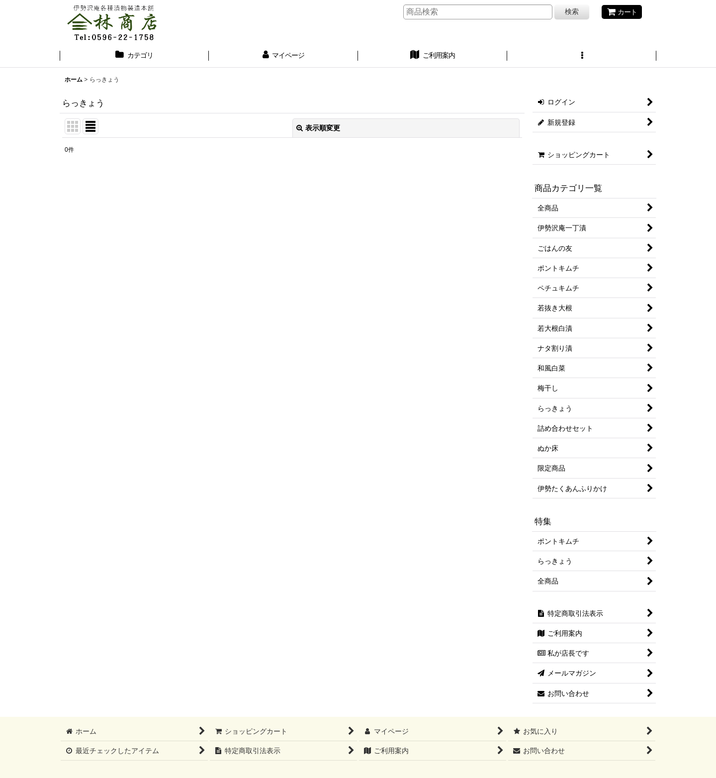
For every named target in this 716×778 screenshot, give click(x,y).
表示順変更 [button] (318, 128)
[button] (581, 56)
